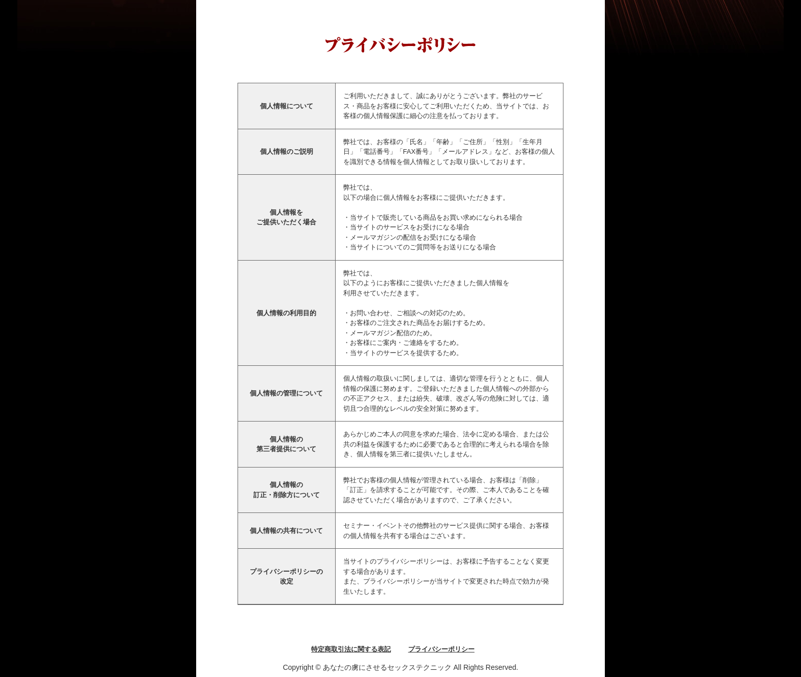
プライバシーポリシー (441, 649)
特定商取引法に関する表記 (351, 649)
